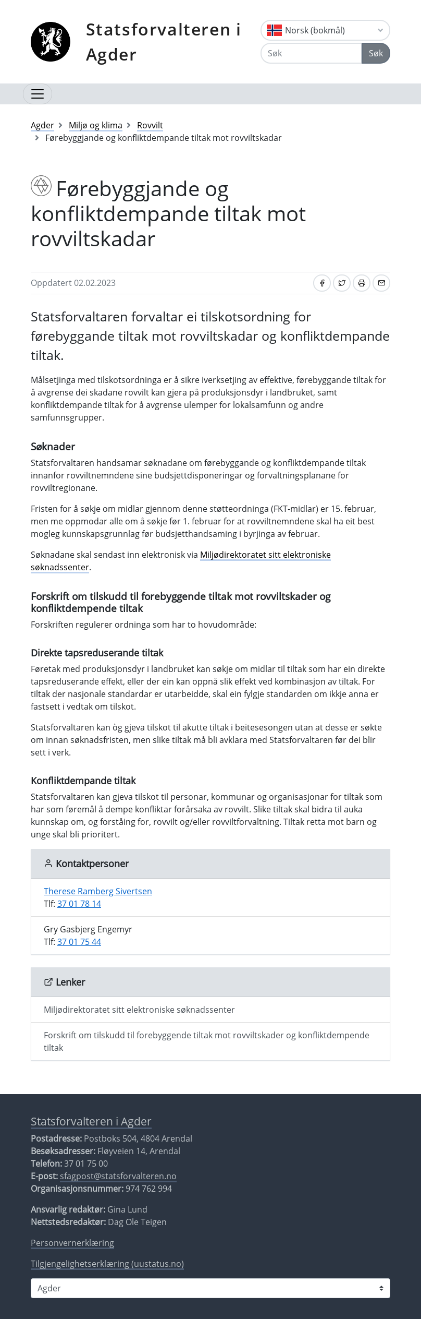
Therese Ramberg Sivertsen (98, 891)
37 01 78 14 (79, 903)
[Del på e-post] (381, 283)
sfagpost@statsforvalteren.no (118, 1176)
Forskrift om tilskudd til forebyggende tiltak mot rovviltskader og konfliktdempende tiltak (206, 1041)
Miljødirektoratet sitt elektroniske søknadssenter (139, 1009)
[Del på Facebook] (322, 283)
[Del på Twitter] (342, 283)
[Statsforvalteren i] (210, 1288)
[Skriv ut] (361, 283)
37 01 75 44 (79, 942)
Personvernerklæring (72, 1243)
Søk (376, 53)
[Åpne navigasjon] (37, 93)
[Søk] (311, 53)
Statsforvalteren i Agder (164, 41)
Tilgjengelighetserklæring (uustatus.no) (107, 1263)
